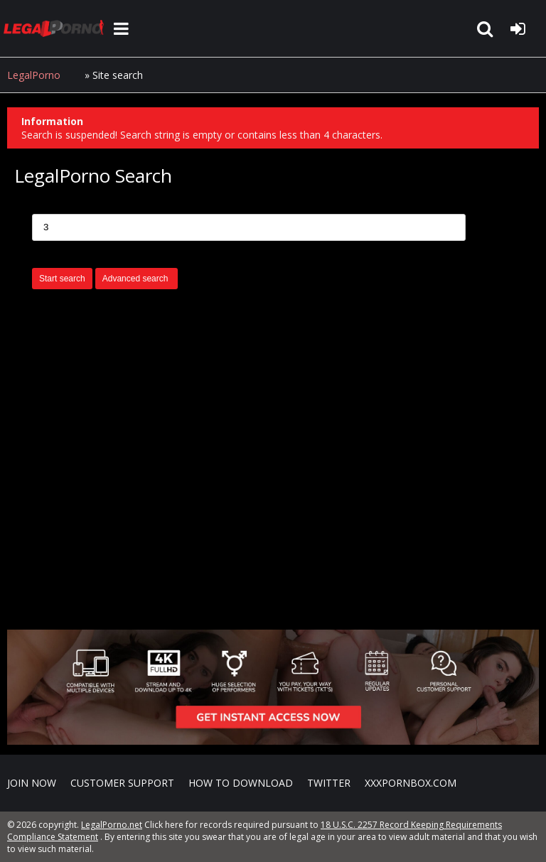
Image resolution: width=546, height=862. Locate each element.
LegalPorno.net (57, 28)
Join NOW (31, 783)
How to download (240, 783)
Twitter (328, 783)
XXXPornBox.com (410, 783)
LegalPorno (33, 75)
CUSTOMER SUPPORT (122, 783)
